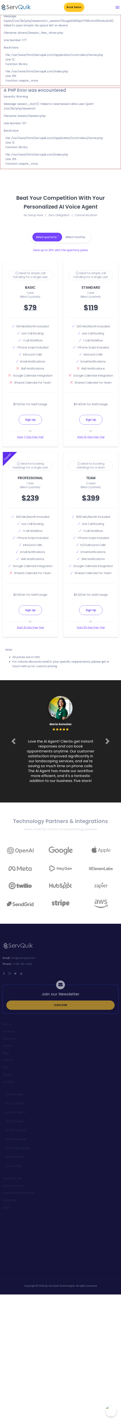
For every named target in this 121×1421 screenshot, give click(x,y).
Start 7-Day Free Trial (30, 437)
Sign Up (30, 420)
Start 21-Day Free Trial (30, 627)
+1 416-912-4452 (22, 966)
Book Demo (74, 7)
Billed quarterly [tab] (47, 237)
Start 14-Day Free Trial (90, 437)
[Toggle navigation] (117, 7)
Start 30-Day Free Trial (91, 627)
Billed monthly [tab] (75, 237)
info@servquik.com (23, 960)
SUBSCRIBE (60, 1007)
